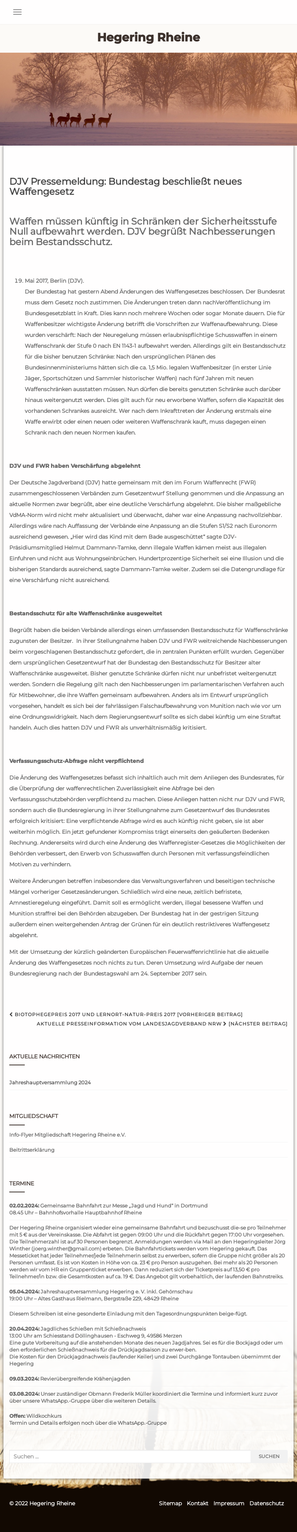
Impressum (228, 1503)
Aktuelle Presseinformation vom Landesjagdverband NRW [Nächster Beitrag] (162, 1024)
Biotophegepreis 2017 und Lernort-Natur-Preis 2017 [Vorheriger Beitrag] (126, 1014)
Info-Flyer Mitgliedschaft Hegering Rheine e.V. (67, 1135)
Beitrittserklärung (32, 1150)
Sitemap (170, 1503)
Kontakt (197, 1503)
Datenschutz (266, 1503)
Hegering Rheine (148, 37)
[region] (148, 99)
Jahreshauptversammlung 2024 (50, 1082)
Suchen (269, 1456)
